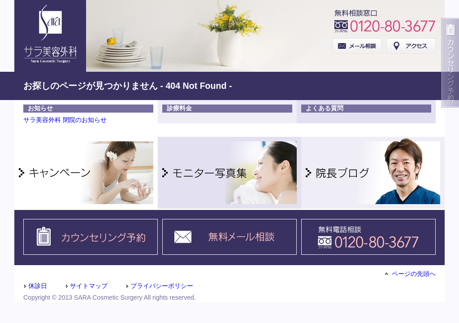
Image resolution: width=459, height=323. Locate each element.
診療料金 (179, 108)
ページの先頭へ (410, 273)
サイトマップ (86, 285)
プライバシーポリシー (159, 285)
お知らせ (40, 108)
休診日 (35, 285)
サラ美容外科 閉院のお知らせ (65, 119)
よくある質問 (324, 108)
